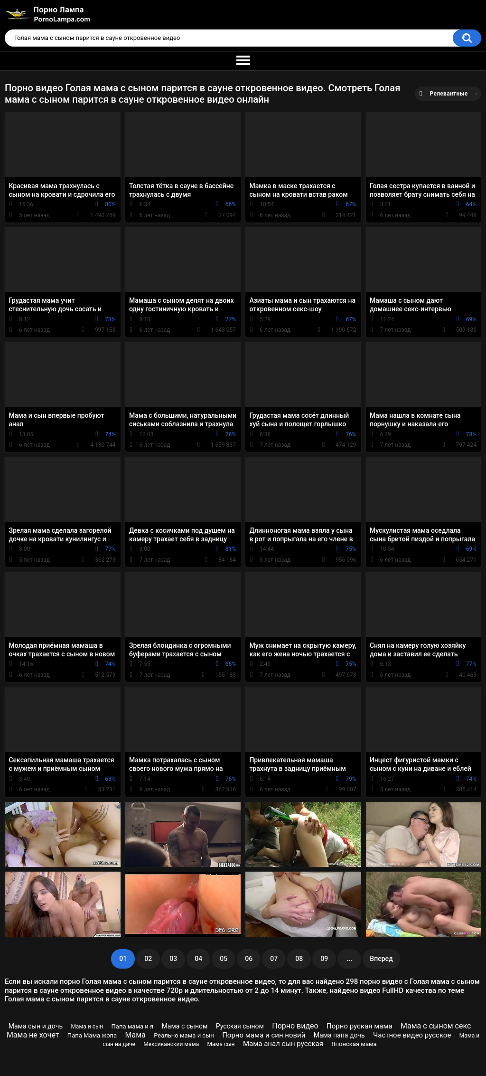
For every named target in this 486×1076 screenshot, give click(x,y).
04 (198, 958)
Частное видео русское (412, 1035)
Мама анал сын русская (283, 1043)
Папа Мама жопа (92, 1035)
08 (299, 958)
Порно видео (295, 1025)
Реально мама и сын (184, 1035)
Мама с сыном (185, 1026)
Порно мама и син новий (263, 1035)
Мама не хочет (33, 1034)
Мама (135, 1034)
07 (274, 958)
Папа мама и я (133, 1026)
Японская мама (353, 1043)
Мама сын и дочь (36, 1026)
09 (324, 958)
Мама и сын (87, 1026)
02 (148, 958)
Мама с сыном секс (436, 1025)
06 (248, 958)
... (349, 958)
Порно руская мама (360, 1026)
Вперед (381, 958)
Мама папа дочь (339, 1035)
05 (223, 958)
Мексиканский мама (171, 1044)
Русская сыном (240, 1026)
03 (173, 958)
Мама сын (221, 1044)
